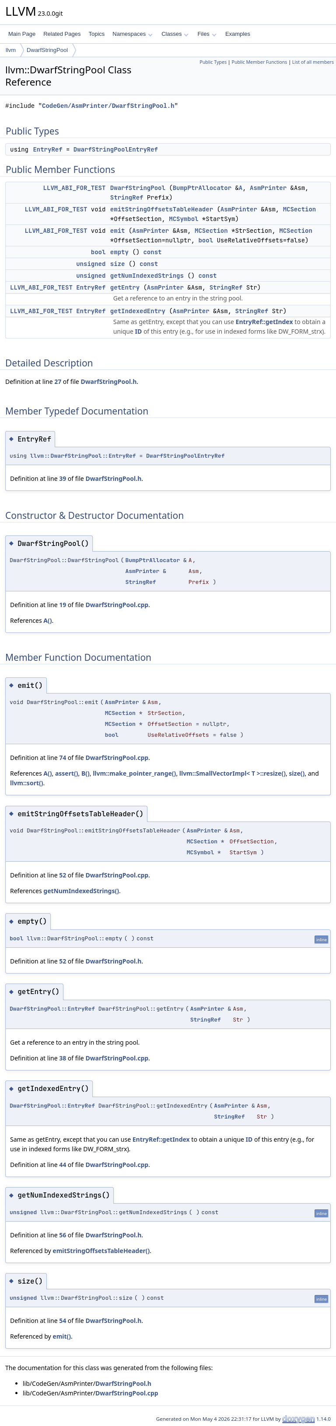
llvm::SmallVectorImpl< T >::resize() (232, 773)
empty (119, 252)
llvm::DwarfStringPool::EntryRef (83, 455)
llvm (11, 50)
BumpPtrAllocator (202, 188)
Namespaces (132, 34)
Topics (96, 34)
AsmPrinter (268, 188)
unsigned (90, 264)
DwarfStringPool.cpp (116, 605)
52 (62, 875)
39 (62, 478)
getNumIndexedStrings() (81, 891)
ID (138, 331)
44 (62, 1164)
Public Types (213, 62)
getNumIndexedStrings (147, 276)
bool (205, 240)
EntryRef (47, 149)
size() (296, 773)
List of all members (313, 62)
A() (47, 620)
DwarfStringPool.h (108, 381)
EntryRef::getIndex (264, 322)
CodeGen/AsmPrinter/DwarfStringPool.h (108, 106)
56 (62, 1235)
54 (62, 1320)
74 (62, 757)
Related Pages (61, 34)
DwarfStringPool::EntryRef (52, 1008)
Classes (175, 34)
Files (206, 34)
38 (62, 1058)
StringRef (127, 197)
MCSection (299, 209)
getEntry (125, 287)
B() (85, 773)
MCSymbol (183, 219)
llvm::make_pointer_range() (134, 773)
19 (62, 605)
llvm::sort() (26, 783)
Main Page (21, 34)
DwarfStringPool (47, 50)
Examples (237, 34)
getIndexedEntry (137, 311)
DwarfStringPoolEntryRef (116, 149)
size (117, 264)
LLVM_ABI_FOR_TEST (74, 188)
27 (57, 381)
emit (117, 231)
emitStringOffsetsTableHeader (161, 209)
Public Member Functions (259, 62)
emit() (61, 1336)
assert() (66, 773)
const (152, 252)
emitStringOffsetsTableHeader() (101, 1250)
